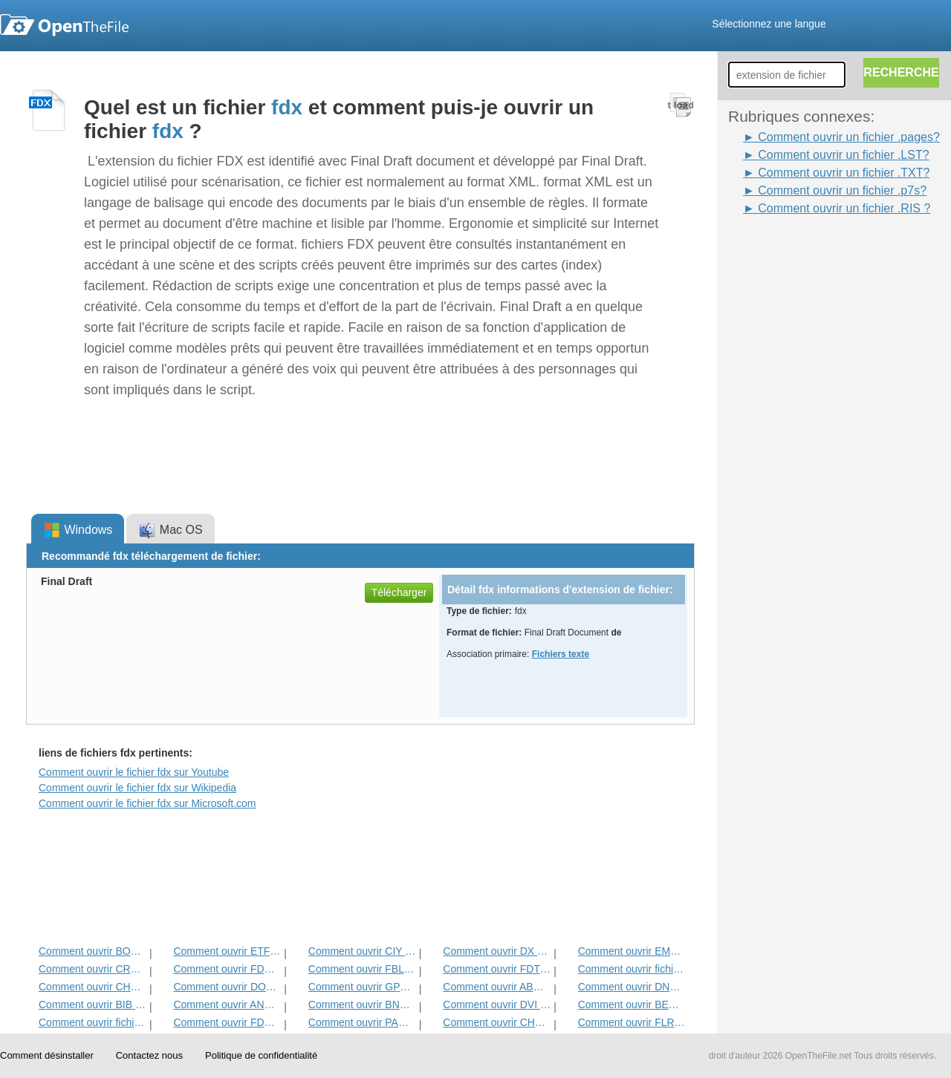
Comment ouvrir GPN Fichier (362, 987)
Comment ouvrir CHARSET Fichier (497, 1022)
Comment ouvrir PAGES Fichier (362, 1022)
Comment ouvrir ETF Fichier (227, 951)
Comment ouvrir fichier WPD (92, 1022)
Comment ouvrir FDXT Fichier (227, 1022)
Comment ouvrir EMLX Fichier (632, 951)
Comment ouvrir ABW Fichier (497, 987)
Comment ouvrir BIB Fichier (92, 1004)
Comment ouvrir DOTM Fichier (227, 987)
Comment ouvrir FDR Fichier (227, 969)
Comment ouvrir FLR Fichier (632, 1022)
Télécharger (399, 592)
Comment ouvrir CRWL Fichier (92, 969)
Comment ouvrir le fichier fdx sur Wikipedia (137, 788)
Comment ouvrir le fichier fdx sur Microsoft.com (147, 803)
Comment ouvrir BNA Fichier (362, 1004)
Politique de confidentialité (261, 1055)
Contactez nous (149, 1055)
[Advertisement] (787, 440)
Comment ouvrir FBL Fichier (362, 969)
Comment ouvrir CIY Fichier (362, 951)
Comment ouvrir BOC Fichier (92, 951)
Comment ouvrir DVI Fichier (497, 1004)
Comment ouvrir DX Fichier (497, 951)
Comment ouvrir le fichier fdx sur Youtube (134, 772)
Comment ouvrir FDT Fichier (497, 969)
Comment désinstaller (47, 1055)
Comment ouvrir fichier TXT (632, 969)
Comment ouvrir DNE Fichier (632, 987)
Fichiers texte (560, 654)
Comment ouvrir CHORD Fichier (92, 987)
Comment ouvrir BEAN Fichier (632, 1004)
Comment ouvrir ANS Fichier (227, 1004)
